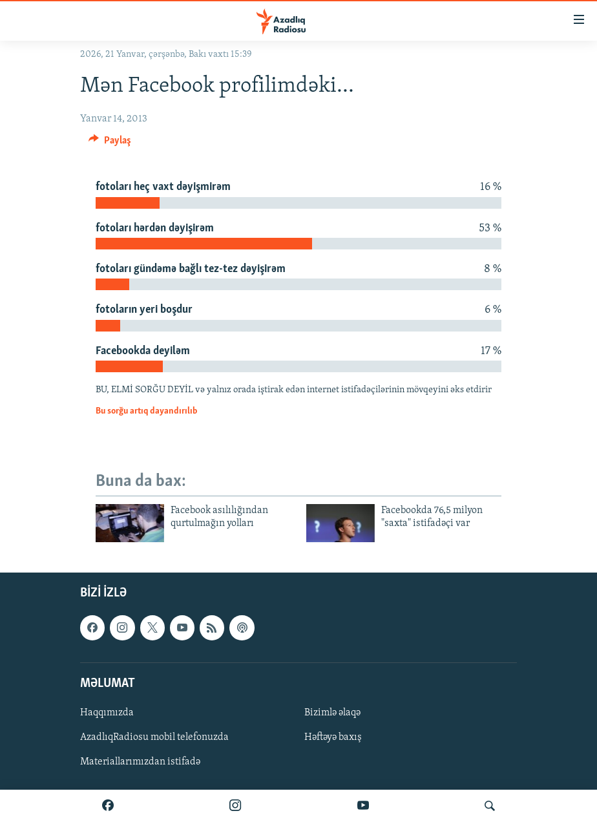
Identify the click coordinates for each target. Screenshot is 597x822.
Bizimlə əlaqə (332, 712)
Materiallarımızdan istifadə (140, 762)
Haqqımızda (107, 712)
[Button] (110, 143)
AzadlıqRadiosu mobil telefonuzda (154, 737)
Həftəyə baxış (333, 737)
